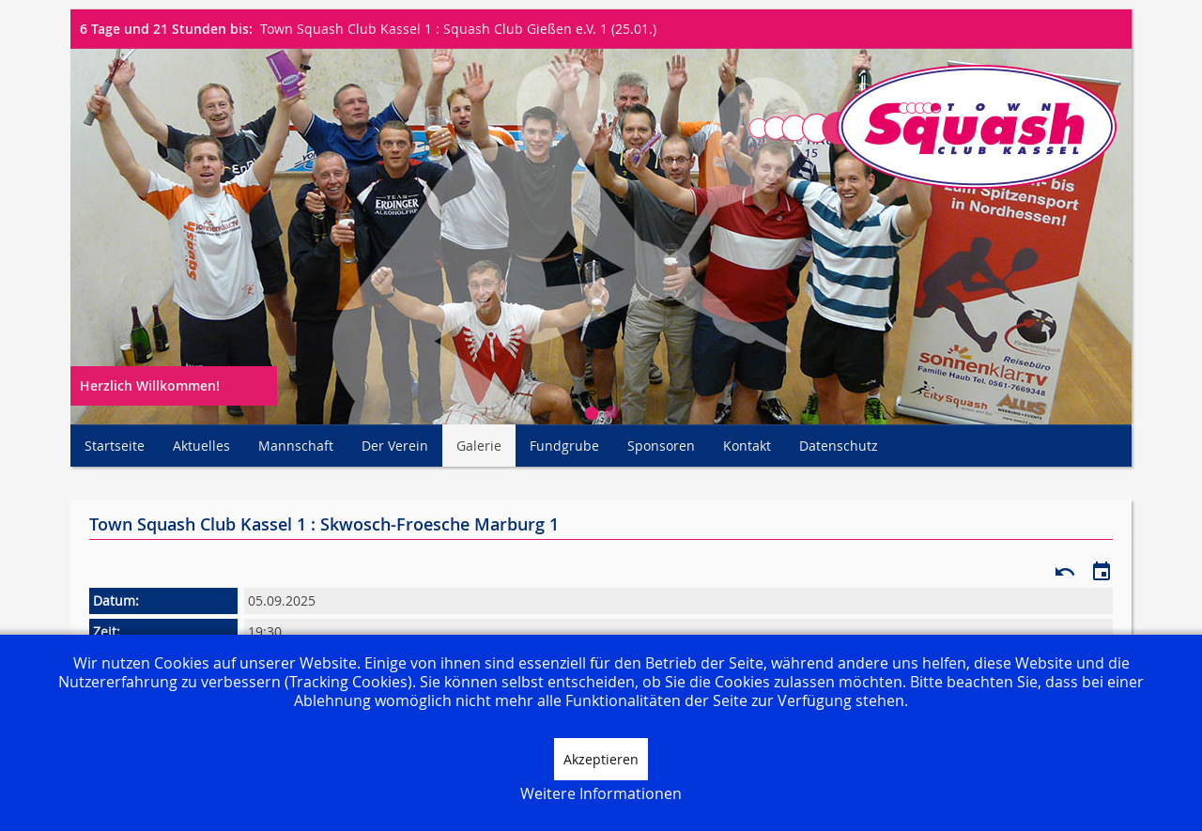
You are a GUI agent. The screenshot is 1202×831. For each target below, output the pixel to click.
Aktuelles (201, 445)
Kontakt (747, 445)
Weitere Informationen (601, 793)
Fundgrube (564, 445)
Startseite (115, 445)
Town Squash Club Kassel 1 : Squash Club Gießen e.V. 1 (434, 29)
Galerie (478, 445)
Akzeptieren (601, 759)
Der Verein (395, 445)
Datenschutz (838, 445)
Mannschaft (295, 445)
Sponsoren (661, 445)
